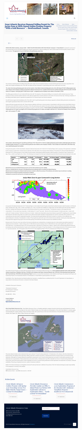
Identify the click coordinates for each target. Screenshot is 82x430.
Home (58, 24)
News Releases (65, 24)
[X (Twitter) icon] (66, 424)
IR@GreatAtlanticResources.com (13, 301)
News (73, 24)
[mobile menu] (7, 18)
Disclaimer (32, 424)
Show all (73, 38)
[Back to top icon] (74, 424)
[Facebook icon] (64, 424)
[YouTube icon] (67, 424)
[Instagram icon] (70, 424)
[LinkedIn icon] (69, 424)
